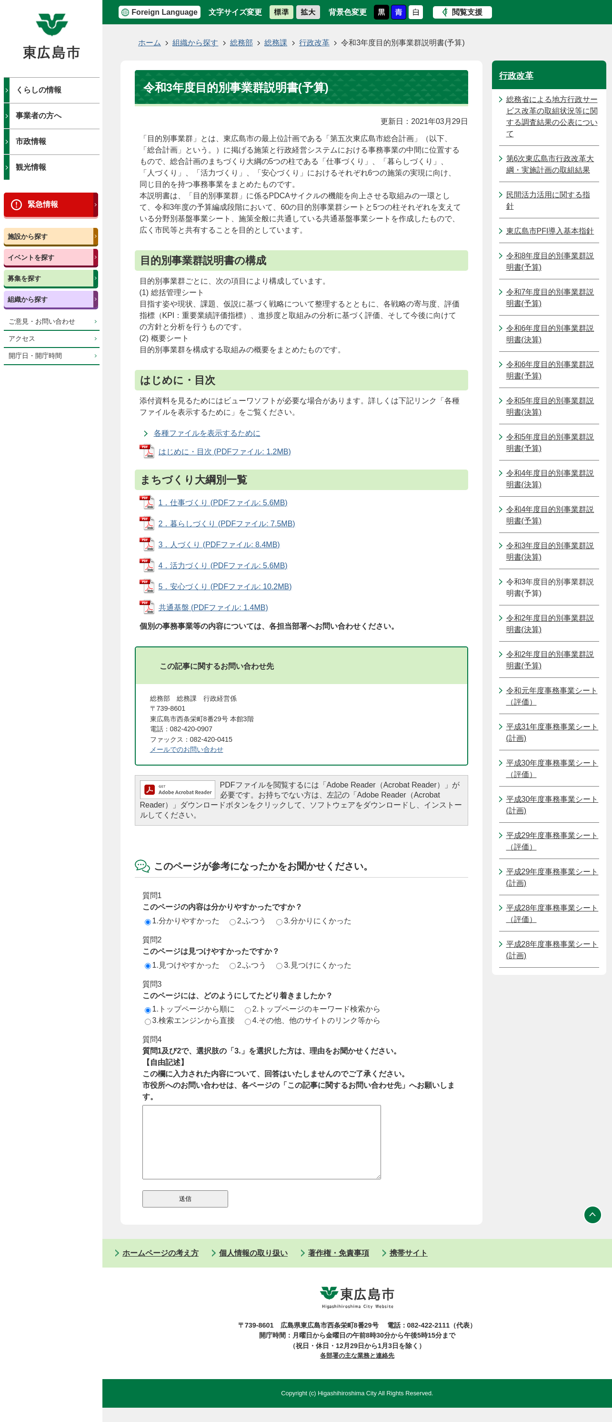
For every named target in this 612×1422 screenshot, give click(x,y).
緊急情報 (43, 204)
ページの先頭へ (592, 1229)
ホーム (149, 43)
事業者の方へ (38, 116)
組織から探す (28, 299)
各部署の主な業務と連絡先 (357, 1369)
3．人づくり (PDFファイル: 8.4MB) (219, 545)
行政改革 (314, 43)
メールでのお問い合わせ (186, 749)
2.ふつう (248, 921)
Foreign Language (164, 12)
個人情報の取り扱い (253, 1267)
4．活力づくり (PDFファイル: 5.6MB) (223, 566)
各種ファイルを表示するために (207, 433)
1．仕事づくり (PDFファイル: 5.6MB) (223, 503)
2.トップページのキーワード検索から (313, 1009)
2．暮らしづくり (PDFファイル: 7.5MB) (227, 524)
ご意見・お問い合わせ (42, 321)
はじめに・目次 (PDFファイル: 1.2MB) (225, 452)
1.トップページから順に (190, 1009)
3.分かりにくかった (313, 921)
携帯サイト (409, 1267)
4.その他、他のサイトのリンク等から (313, 1020)
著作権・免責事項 (338, 1267)
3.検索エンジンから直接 (190, 1020)
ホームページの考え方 (160, 1267)
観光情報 (31, 167)
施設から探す (28, 236)
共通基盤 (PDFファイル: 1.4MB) (213, 608)
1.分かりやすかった (182, 921)
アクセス (22, 338)
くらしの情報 (38, 90)
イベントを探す (31, 257)
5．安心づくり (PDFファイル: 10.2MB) (225, 587)
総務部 (241, 43)
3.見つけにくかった (313, 965)
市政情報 (31, 141)
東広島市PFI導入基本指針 (550, 231)
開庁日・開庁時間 (35, 355)
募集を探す (24, 278)
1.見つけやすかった (182, 965)
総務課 (275, 43)
